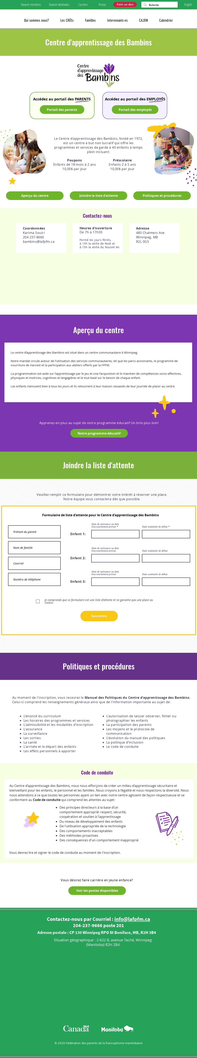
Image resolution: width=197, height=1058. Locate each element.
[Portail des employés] (135, 109)
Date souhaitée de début (154, 526)
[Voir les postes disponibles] (97, 890)
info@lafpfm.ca (132, 919)
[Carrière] (83, 5)
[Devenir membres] (31, 5)
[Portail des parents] (62, 109)
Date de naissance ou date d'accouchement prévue (105, 525)
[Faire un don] (125, 4)
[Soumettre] (99, 616)
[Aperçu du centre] (35, 195)
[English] (188, 5)
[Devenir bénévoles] (59, 5)
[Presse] (102, 5)
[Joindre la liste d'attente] (98, 195)
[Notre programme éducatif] (99, 433)
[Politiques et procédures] (162, 195)
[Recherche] (159, 5)
